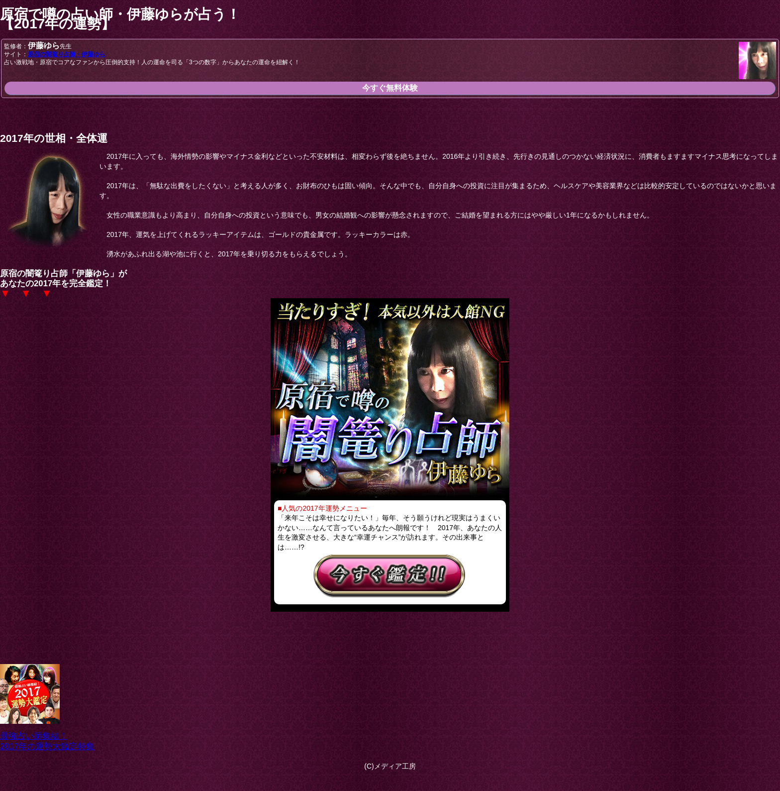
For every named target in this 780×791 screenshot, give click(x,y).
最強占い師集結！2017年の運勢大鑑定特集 (47, 736)
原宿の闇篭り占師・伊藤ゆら (66, 54)
